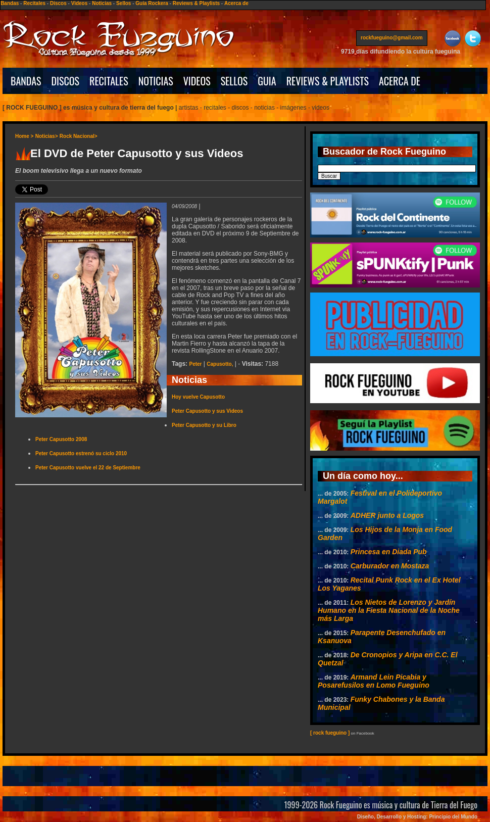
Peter (195, 364)
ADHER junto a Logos (387, 515)
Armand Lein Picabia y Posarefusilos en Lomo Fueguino (373, 681)
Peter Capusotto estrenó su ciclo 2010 (81, 453)
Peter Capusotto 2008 (61, 439)
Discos (58, 3)
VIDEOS (197, 80)
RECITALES (108, 80)
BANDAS (26, 80)
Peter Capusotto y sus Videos (207, 411)
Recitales (34, 3)
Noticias (102, 3)
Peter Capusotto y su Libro (204, 425)
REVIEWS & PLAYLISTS (327, 80)
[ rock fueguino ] (330, 733)
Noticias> (46, 136)
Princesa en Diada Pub (389, 552)
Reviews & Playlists (196, 3)
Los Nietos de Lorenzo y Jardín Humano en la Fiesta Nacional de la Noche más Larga (389, 610)
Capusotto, (220, 364)
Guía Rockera (151, 3)
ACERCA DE (399, 80)
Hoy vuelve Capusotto (198, 397)
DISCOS (66, 80)
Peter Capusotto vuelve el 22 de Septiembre (87, 467)
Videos (79, 3)
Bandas (10, 3)
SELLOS (234, 80)
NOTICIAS (155, 80)
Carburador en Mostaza (390, 566)
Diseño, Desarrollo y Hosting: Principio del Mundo (417, 816)
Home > (24, 136)
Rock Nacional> (78, 136)
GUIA (267, 80)
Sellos (123, 3)
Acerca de (236, 3)
